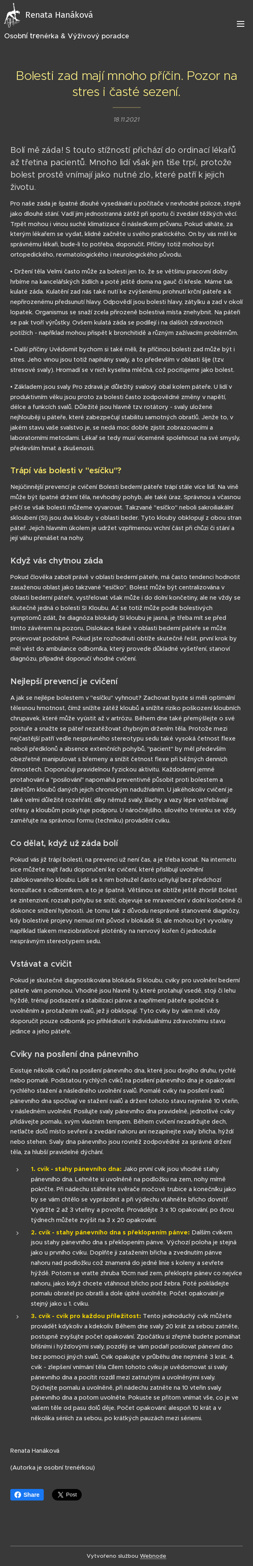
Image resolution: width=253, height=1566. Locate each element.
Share (27, 1494)
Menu (240, 23)
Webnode (153, 1555)
